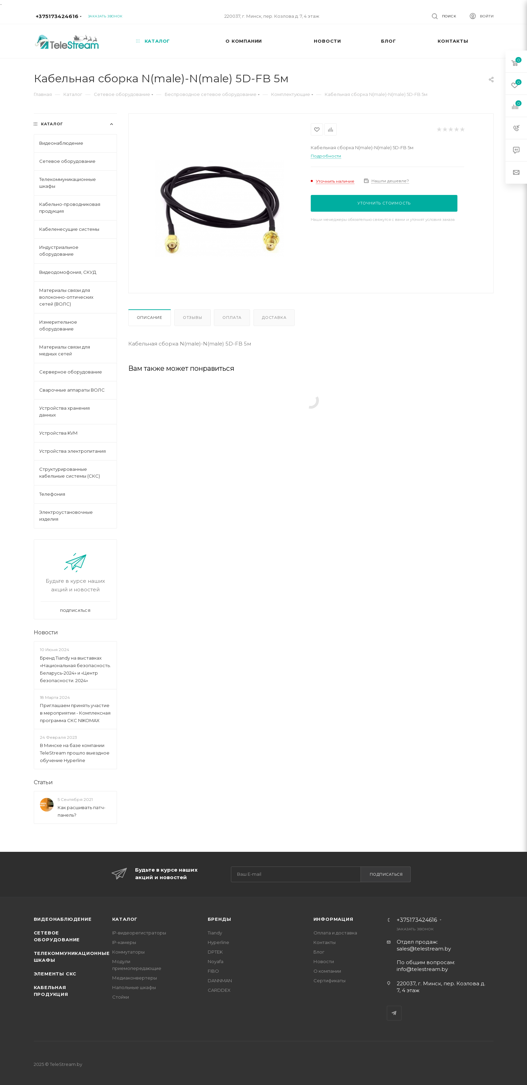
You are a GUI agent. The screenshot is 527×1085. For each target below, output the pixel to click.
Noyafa (215, 961)
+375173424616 (57, 16)
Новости (46, 632)
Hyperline (218, 942)
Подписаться (386, 874)
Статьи (43, 782)
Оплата (231, 317)
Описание (149, 317)
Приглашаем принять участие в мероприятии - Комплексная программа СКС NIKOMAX (75, 713)
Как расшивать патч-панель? (81, 811)
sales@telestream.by (424, 948)
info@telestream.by (422, 969)
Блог (318, 952)
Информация (333, 919)
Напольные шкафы (134, 987)
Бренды (219, 919)
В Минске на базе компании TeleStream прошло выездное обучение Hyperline (74, 753)
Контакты (324, 942)
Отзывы (192, 317)
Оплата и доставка (335, 932)
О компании (327, 971)
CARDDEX (219, 990)
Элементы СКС (55, 973)
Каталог (125, 919)
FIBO (213, 971)
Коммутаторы (128, 952)
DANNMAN (220, 980)
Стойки (120, 997)
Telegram (394, 1013)
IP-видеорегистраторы (139, 932)
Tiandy (215, 932)
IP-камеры (124, 942)
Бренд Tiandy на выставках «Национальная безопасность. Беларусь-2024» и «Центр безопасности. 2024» (75, 669)
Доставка (274, 317)
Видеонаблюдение (63, 919)
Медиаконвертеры (134, 978)
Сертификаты (329, 980)
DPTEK (215, 952)
